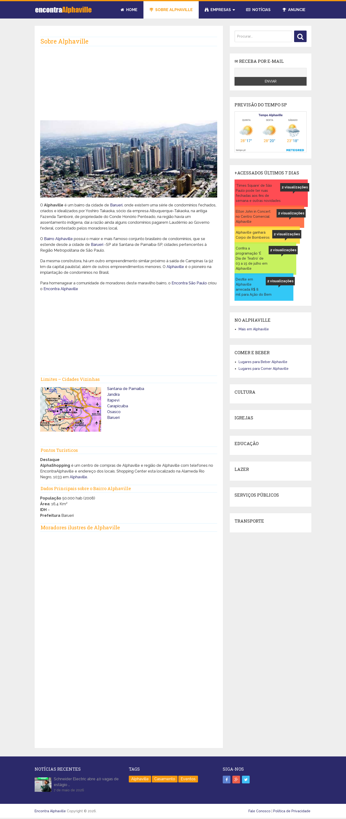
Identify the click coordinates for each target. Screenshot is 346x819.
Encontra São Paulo (189, 283)
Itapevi (113, 400)
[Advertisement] (128, 82)
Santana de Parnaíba (125, 388)
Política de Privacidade (291, 811)
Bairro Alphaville (58, 239)
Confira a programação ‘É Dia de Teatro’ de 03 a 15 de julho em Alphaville (251, 258)
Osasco (114, 412)
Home (129, 9)
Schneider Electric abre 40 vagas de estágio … (86, 782)
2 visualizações (295, 187)
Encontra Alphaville (60, 289)
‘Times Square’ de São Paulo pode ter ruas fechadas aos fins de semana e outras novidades (258, 193)
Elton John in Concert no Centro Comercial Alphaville (253, 217)
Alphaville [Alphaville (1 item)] (140, 779)
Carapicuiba (117, 406)
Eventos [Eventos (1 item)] (188, 779)
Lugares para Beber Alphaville (263, 362)
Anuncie (294, 9)
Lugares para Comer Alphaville (264, 369)
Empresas (218, 9)
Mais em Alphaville (254, 329)
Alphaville (175, 266)
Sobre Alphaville (171, 9)
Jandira (113, 394)
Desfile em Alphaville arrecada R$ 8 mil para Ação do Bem (254, 286)
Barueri (116, 205)
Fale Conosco (259, 811)
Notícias (258, 9)
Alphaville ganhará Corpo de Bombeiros (253, 234)
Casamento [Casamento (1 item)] (164, 779)
